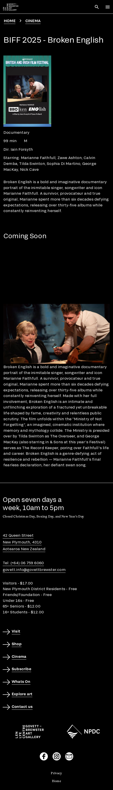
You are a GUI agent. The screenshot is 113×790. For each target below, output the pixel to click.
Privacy (56, 773)
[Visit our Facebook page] (44, 756)
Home (10, 20)
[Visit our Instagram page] (57, 756)
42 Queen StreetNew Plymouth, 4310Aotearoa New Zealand (24, 542)
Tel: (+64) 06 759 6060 (23, 563)
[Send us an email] (69, 756)
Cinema (33, 20)
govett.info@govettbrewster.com (34, 569)
